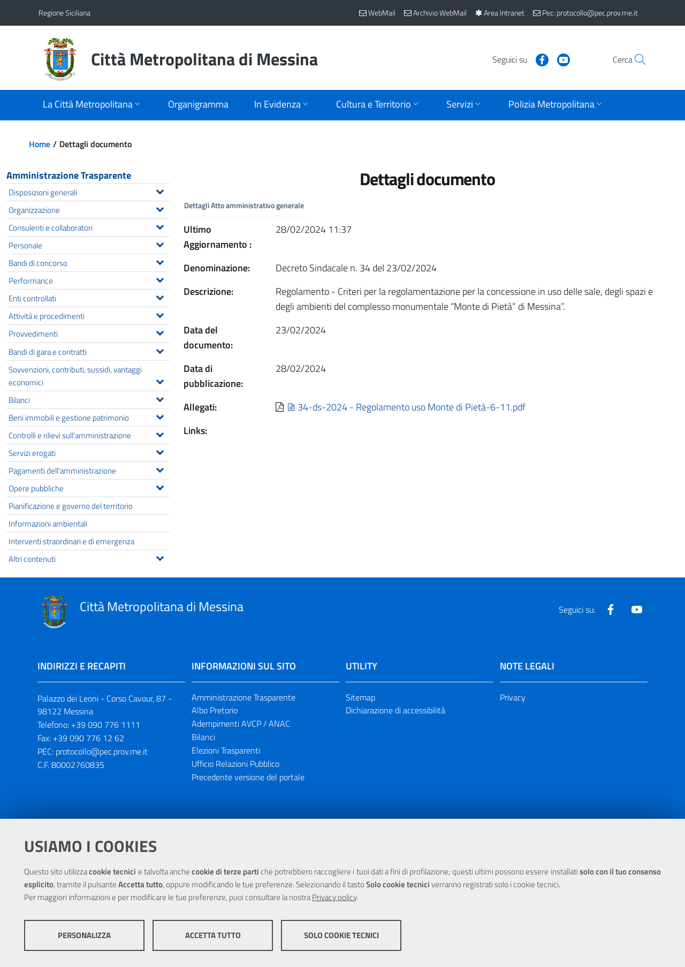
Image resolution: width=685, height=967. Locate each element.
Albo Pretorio (215, 710)
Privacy (513, 697)
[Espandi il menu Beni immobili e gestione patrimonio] (159, 415)
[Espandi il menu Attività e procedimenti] (159, 314)
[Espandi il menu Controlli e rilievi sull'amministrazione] (159, 433)
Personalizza (84, 935)
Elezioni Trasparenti (226, 750)
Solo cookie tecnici (341, 935)
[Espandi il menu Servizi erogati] (159, 451)
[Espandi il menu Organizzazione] (159, 208)
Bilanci (203, 736)
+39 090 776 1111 (105, 724)
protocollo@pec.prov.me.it (102, 751)
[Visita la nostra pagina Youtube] (539, 58)
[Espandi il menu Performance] (159, 278)
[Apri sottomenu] (92, 105)
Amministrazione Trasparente (68, 175)
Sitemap (360, 697)
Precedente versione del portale (248, 777)
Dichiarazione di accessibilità (395, 710)
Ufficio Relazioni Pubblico (235, 763)
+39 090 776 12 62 (88, 738)
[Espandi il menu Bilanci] (159, 398)
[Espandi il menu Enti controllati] (159, 296)
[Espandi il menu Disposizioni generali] (159, 190)
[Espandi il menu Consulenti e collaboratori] (159, 225)
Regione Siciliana (64, 12)
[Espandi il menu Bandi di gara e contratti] (159, 350)
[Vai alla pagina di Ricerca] (633, 59)
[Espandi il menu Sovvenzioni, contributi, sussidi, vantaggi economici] (159, 380)
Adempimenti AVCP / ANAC (241, 723)
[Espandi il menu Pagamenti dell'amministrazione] (159, 468)
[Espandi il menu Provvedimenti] (159, 331)
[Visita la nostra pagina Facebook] (517, 58)
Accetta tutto (213, 935)
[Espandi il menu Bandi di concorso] (159, 261)
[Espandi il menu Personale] (159, 243)
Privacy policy (334, 897)
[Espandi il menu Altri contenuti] (159, 557)
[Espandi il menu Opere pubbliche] (159, 486)
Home (39, 144)
